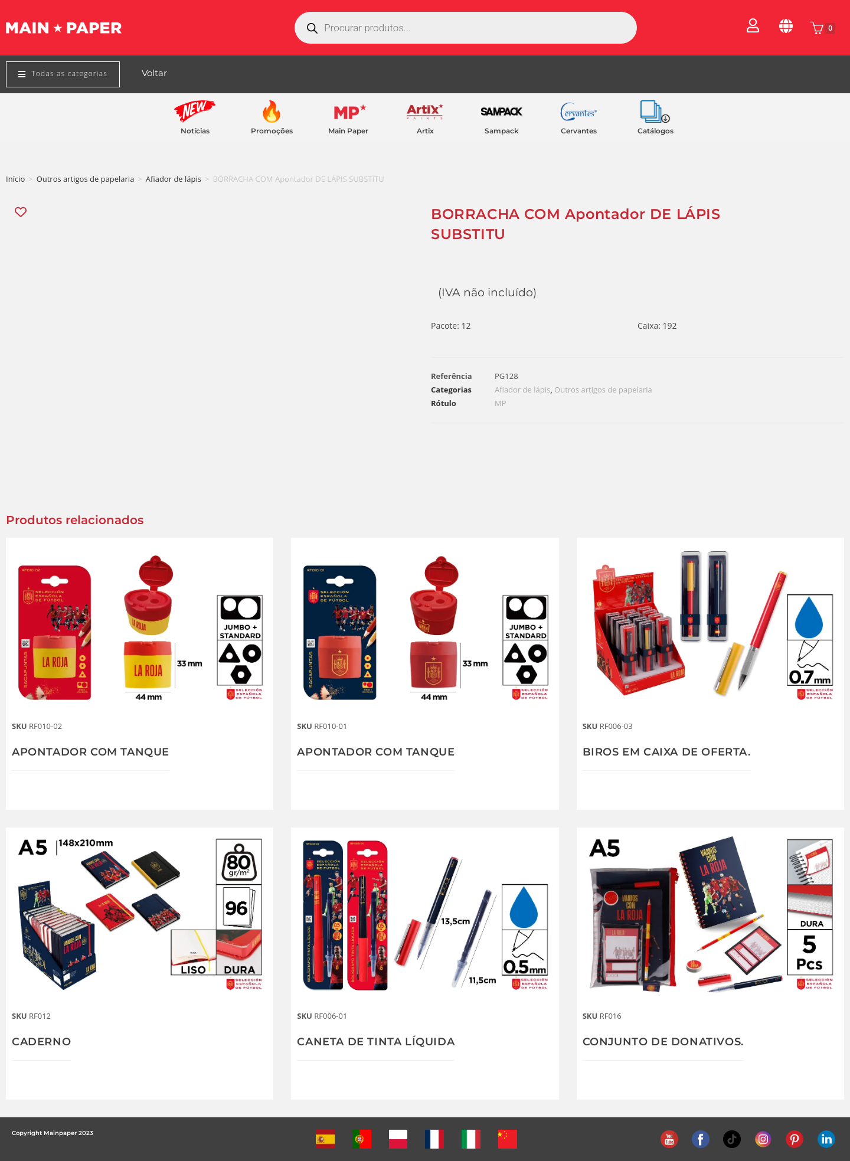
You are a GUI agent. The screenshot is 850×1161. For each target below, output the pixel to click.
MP (500, 403)
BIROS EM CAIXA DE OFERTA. (667, 751)
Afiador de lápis (173, 179)
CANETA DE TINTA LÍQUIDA (376, 1041)
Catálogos (656, 130)
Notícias (195, 130)
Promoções (272, 130)
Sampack (502, 130)
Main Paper (348, 130)
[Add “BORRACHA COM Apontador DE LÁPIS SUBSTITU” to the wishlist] (21, 212)
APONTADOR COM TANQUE (90, 751)
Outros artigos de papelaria (86, 179)
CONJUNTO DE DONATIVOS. (663, 1041)
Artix (425, 130)
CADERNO (41, 1041)
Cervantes (579, 130)
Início (15, 179)
